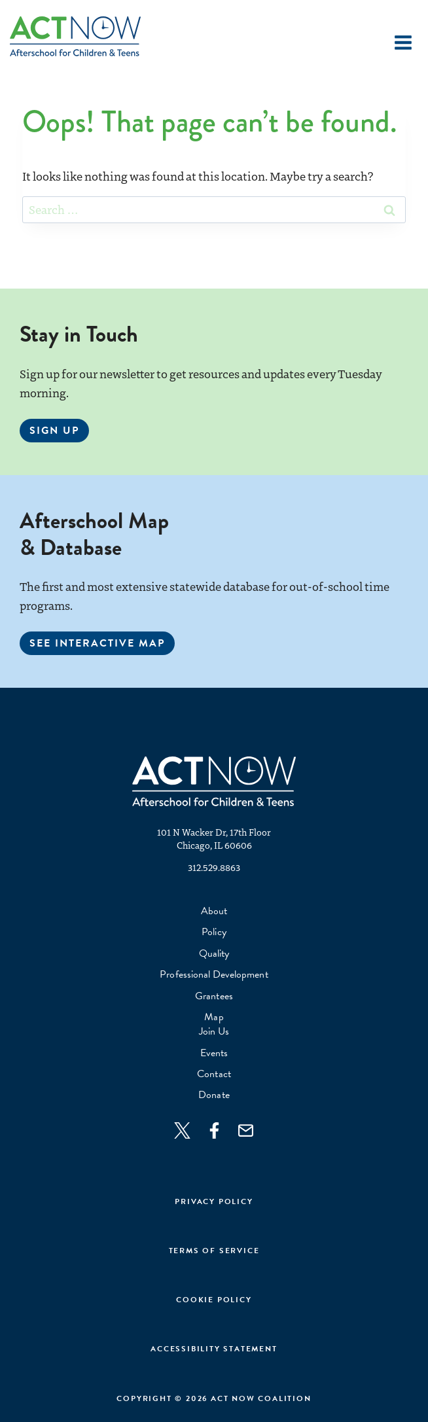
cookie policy (213, 1300)
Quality (214, 953)
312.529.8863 (214, 867)
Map (213, 1017)
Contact (213, 1074)
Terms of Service (214, 1250)
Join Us (214, 1031)
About (214, 911)
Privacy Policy (214, 1201)
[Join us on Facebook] (221, 1130)
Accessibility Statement (214, 1349)
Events (214, 1053)
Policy (214, 932)
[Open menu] (402, 42)
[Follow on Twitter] (189, 1130)
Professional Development (214, 974)
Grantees (213, 996)
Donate (213, 1095)
